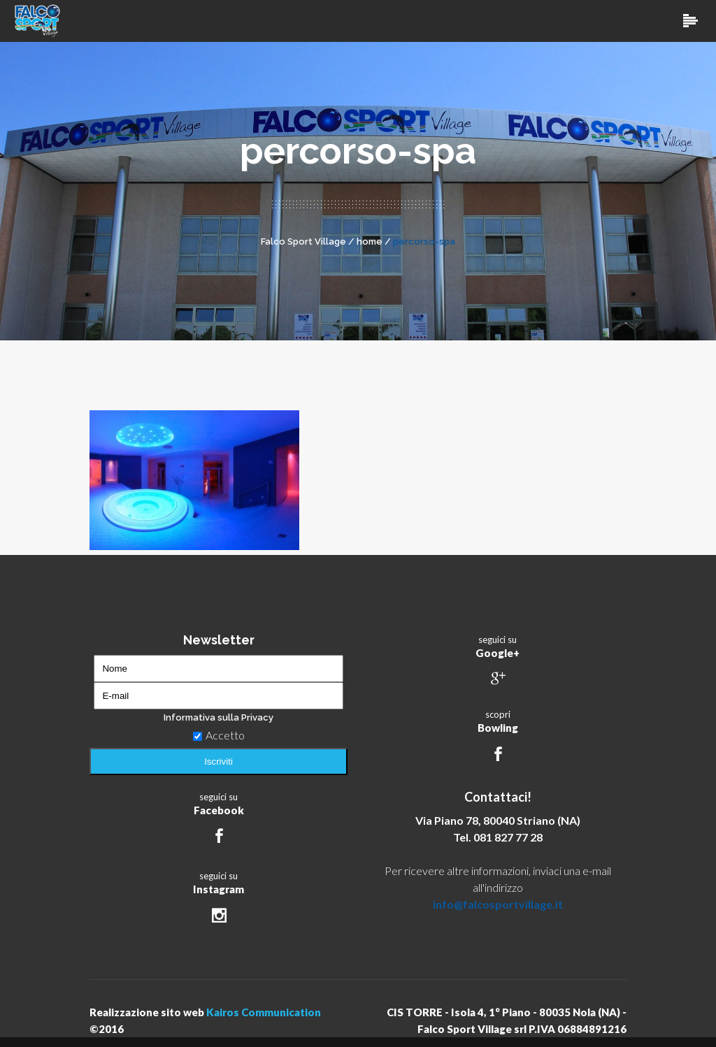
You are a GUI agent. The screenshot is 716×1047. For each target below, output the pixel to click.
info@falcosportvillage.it (498, 904)
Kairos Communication (263, 1012)
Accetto (219, 735)
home (369, 241)
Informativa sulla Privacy (218, 717)
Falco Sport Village (303, 241)
